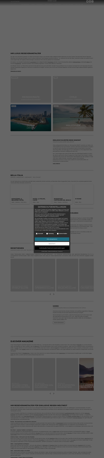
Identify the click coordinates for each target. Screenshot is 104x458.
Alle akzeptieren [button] (52, 237)
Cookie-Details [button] (44, 249)
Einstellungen (38, 228)
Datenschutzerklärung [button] (52, 249)
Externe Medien (62, 231)
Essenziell (39, 231)
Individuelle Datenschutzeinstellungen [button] (52, 246)
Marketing (50, 231)
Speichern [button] (52, 241)
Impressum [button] (60, 249)
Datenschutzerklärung (41, 226)
